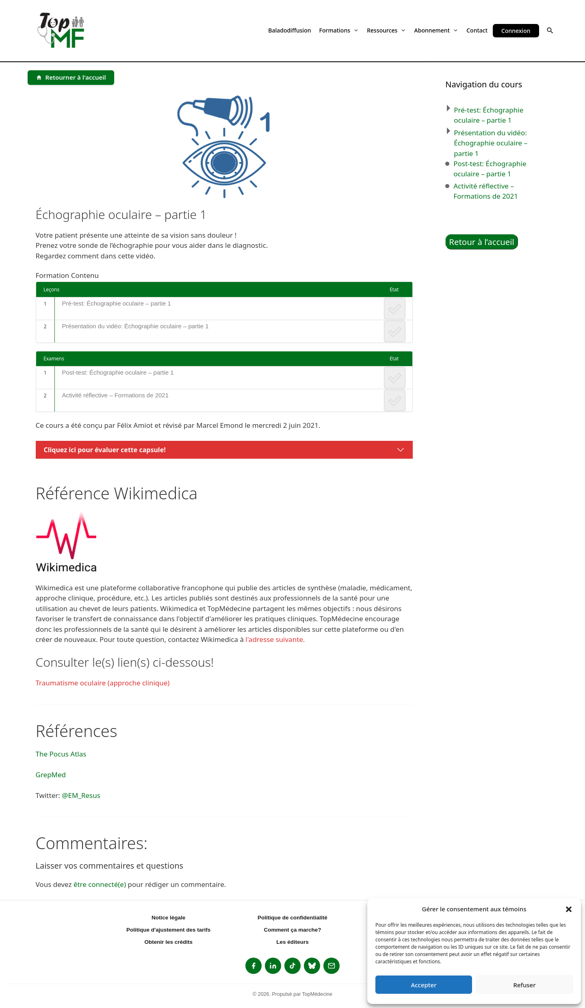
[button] (569, 909)
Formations (339, 30)
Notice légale (168, 918)
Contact (477, 30)
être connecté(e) (100, 884)
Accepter (423, 985)
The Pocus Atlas (61, 754)
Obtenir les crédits (168, 942)
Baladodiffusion (289, 30)
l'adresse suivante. (275, 639)
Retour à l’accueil (481, 241)
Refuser (524, 985)
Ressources (386, 30)
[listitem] (253, 966)
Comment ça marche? (292, 930)
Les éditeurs (292, 942)
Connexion (515, 31)
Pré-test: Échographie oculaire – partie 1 (116, 303)
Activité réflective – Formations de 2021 (115, 395)
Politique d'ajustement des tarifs (168, 930)
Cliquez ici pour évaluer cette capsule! (105, 449)
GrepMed (51, 774)
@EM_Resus (81, 795)
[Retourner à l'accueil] (71, 77)
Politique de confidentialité (292, 918)
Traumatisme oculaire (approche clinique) (103, 682)
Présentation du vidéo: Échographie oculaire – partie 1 (135, 326)
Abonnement (436, 30)
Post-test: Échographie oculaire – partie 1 (117, 372)
